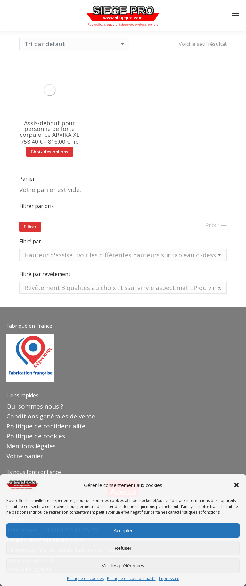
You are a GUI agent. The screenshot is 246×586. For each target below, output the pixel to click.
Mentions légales (31, 446)
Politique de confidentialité (131, 578)
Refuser (123, 548)
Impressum (169, 578)
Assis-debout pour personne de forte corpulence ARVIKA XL (49, 128)
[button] (236, 485)
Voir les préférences (123, 565)
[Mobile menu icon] (236, 16)
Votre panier (24, 456)
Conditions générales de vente (50, 416)
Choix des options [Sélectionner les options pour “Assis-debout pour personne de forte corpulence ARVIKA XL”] (50, 151)
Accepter (122, 530)
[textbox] (123, 255)
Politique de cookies (85, 578)
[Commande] (74, 44)
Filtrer (30, 226)
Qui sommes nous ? (34, 406)
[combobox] (123, 255)
